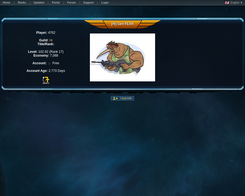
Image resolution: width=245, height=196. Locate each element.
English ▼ (234, 2)
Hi (50, 40)
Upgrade (125, 98)
